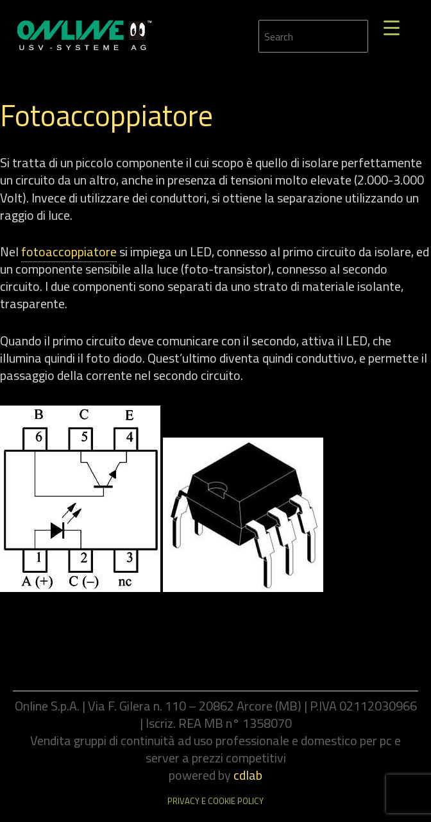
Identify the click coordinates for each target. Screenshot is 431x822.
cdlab (247, 775)
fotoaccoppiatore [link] (69, 251)
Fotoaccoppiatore (106, 115)
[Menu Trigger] (391, 27)
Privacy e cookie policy (215, 800)
